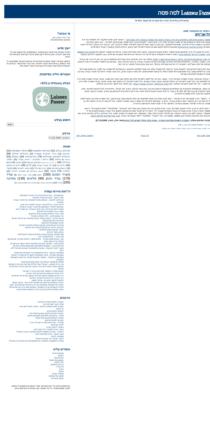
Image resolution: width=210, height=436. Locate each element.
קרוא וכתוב (54, 358)
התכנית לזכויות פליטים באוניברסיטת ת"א (42, 313)
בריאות (63, 159)
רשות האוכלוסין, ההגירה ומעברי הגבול (147, 84)
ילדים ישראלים (53, 325)
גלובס (56, 371)
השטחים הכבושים (29, 162)
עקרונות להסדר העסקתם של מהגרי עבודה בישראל (37, 207)
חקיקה (200, 128)
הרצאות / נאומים (46, 162)
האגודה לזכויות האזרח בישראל (46, 302)
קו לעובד (55, 309)
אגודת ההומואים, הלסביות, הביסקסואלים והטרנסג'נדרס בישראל (32, 341)
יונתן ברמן (52, 37)
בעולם (11, 156)
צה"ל (55, 183)
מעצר (49, 171)
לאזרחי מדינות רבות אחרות (186, 47)
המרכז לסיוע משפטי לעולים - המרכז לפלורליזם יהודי (37, 306)
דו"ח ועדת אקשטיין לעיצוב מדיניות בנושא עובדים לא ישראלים (33, 276)
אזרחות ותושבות (37, 150)
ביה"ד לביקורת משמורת (41, 154)
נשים (35, 175)
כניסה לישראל (192, 128)
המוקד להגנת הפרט (50, 327)
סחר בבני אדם (20, 175)
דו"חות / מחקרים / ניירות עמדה (29, 159)
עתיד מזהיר (54, 362)
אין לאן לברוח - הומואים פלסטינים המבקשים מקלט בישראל (34, 246)
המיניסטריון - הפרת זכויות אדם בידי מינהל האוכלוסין (37, 195)
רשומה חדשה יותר (80, 135)
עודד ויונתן (49, 178)
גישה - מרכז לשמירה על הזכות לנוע (44, 329)
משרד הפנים (171, 128)
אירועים (62, 154)
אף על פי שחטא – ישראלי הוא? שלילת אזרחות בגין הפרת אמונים (31, 264)
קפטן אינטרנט (53, 378)
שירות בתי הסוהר (42, 183)
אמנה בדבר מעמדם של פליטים (46, 211)
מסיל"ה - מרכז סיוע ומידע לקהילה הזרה (42, 322)
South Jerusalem (52, 360)
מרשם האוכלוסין (32, 171)
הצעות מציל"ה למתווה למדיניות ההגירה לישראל (39, 271)
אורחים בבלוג (59, 150)
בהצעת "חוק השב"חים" (132, 39)
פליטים (27, 178)
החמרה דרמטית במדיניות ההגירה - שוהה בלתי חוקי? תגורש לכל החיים (152, 120)
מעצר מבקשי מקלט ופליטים (47, 230)
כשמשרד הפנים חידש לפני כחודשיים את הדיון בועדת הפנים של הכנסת (176, 39)
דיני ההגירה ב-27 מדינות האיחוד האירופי (42, 278)
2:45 (175, 125)
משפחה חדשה (53, 336)
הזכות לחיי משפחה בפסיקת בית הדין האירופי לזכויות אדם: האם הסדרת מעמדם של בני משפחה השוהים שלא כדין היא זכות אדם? (32, 286)
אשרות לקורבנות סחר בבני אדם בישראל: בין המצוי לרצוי (35, 209)
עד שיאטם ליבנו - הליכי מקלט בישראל (43, 216)
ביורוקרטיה (26, 156)
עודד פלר (62, 37)
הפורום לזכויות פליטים (50, 320)
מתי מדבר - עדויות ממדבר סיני (46, 237)
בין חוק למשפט (52, 364)
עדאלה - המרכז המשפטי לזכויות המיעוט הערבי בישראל (35, 332)
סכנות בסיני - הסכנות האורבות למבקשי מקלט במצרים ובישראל (32, 243)
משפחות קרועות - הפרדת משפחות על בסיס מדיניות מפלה (34, 253)
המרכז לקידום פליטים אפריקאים (45, 318)
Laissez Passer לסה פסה (181, 12)
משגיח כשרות (53, 374)
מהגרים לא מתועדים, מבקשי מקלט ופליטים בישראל (37, 225)
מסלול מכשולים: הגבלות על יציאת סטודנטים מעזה (38, 262)
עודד (164, 128)
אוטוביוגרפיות (53, 353)
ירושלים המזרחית (54, 168)
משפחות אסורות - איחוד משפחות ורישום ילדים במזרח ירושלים (33, 255)
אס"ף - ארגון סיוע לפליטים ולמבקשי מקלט (41, 316)
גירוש (53, 159)
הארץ (57, 369)
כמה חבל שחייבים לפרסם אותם (101, 116)
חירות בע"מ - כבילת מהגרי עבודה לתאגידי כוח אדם (37, 204)
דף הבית (141, 135)
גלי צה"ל (55, 367)
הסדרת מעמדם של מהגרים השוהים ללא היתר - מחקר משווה (33, 282)
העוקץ (56, 355)
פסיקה (160, 128)
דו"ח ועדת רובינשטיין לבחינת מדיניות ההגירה (40, 273)
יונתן (4, 162)
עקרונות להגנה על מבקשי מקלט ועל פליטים (40, 227)
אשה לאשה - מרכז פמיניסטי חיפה (45, 334)
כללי (32, 168)
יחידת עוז (57, 165)
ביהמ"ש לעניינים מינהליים (52, 156)
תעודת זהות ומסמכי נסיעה (22, 183)
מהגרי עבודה (181, 128)
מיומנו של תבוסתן (52, 376)
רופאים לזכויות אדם (51, 311)
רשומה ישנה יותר (200, 135)
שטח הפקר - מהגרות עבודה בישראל (43, 198)
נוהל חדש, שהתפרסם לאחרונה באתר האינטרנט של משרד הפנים (178, 59)
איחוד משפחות (15, 150)
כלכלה (39, 168)
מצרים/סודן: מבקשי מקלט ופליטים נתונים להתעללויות (36, 234)
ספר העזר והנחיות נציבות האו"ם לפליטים (41, 214)
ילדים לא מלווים (9, 165)
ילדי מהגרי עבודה (40, 165)
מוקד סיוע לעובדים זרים (49, 304)
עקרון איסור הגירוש (51, 232)
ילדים (24, 165)
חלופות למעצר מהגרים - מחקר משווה (43, 280)
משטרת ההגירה (14, 171)
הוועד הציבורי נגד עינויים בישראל (45, 338)
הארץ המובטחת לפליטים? (48, 223)
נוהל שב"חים (199, 34)
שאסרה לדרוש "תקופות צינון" (187, 54)
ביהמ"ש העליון (16, 153)
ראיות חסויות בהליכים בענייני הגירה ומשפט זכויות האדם (35, 289)
